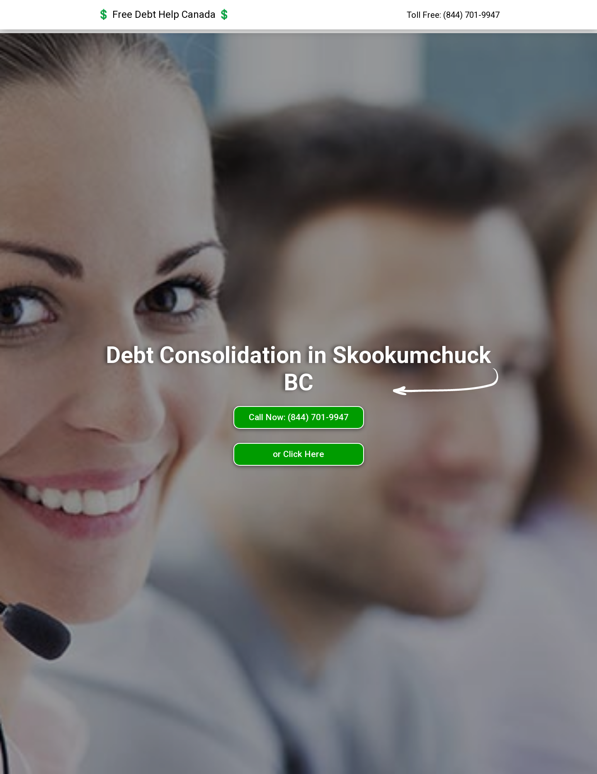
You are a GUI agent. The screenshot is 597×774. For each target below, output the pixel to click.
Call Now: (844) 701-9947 (299, 417)
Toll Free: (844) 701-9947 (453, 17)
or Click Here (298, 454)
